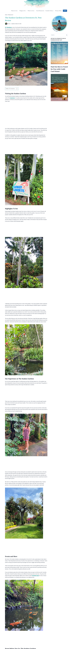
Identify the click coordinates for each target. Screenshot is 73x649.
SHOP (65, 10)
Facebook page (35, 575)
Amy (9, 23)
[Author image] (6, 24)
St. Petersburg (8, 27)
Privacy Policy (58, 10)
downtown (12, 97)
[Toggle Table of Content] (16, 88)
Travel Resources (40, 10)
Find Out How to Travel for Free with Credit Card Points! (59, 69)
